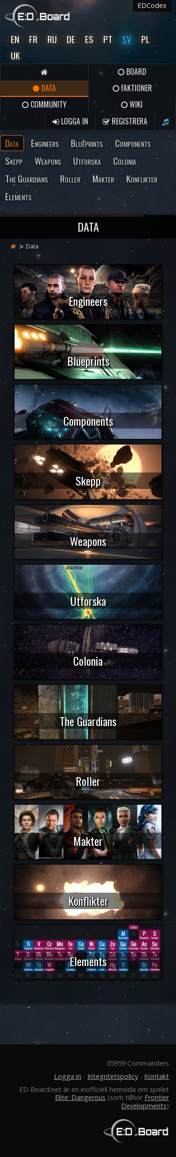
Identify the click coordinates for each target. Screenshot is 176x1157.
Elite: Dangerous (80, 1097)
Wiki (132, 104)
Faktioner (132, 88)
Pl (145, 39)
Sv (126, 39)
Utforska (87, 160)
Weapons (48, 160)
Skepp (14, 160)
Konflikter (141, 178)
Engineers (45, 143)
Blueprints (87, 143)
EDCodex (152, 5)
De (71, 39)
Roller (70, 178)
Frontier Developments (145, 1101)
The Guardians (26, 178)
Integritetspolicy (112, 1076)
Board (132, 71)
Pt (107, 39)
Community (44, 104)
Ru (52, 39)
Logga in (70, 121)
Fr (33, 39)
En (15, 39)
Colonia (124, 160)
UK (15, 55)
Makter (103, 178)
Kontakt (156, 1076)
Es (89, 39)
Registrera (125, 121)
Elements (18, 196)
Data (44, 88)
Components (133, 143)
